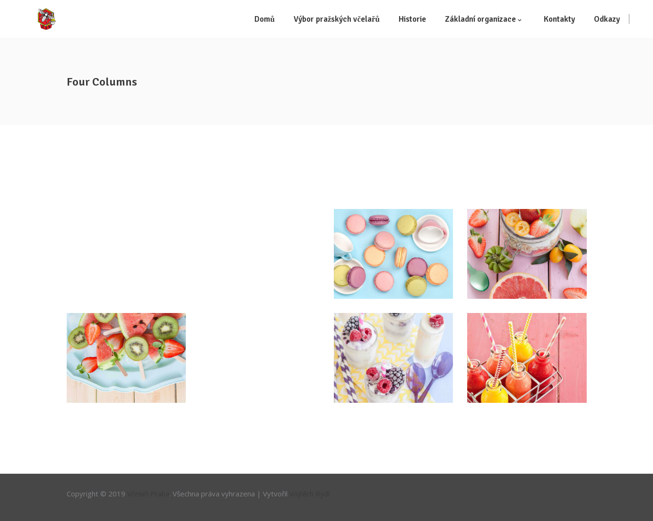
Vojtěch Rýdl (309, 493)
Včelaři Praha (148, 493)
